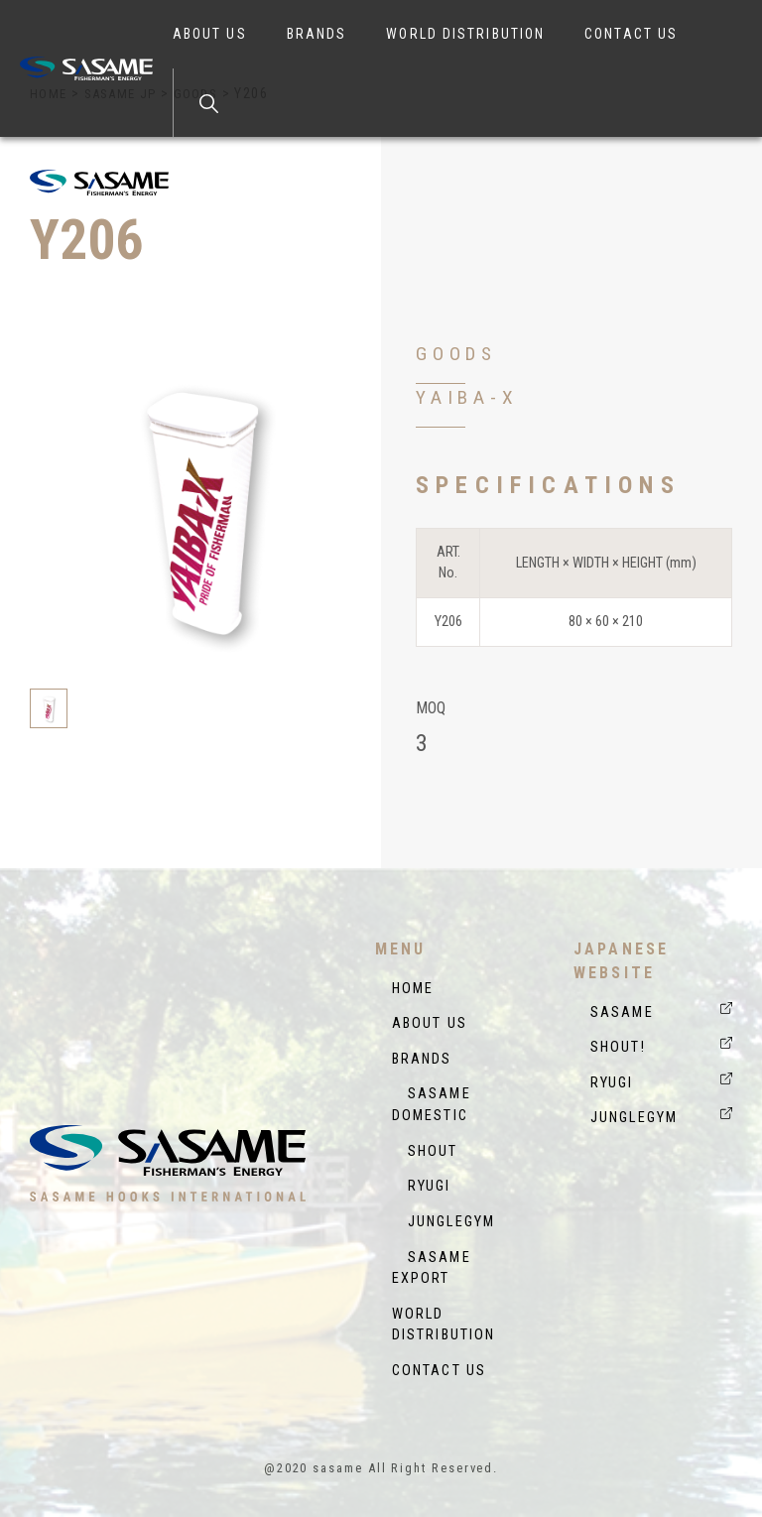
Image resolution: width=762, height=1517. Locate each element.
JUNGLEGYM (444, 1221)
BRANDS (317, 34)
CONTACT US (631, 34)
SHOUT (425, 1151)
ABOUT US (210, 34)
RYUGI (421, 1186)
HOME (413, 988)
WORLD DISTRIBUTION (465, 34)
